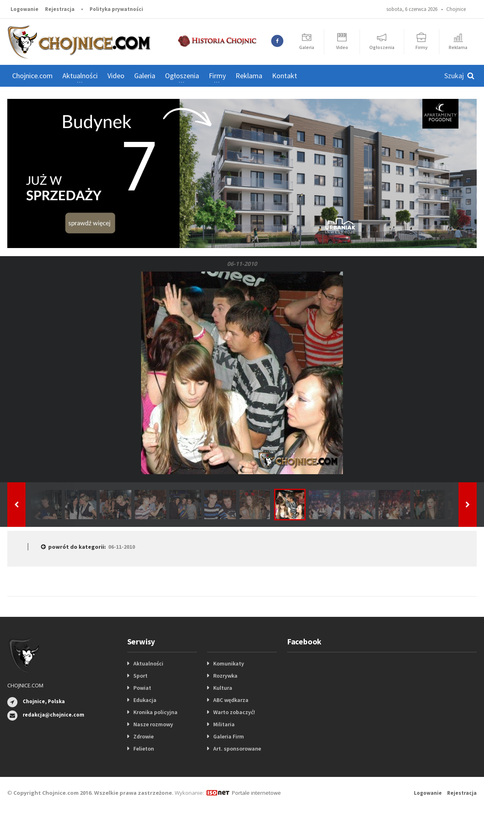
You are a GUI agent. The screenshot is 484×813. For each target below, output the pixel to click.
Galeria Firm (228, 736)
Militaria (224, 724)
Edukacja (144, 700)
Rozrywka (225, 675)
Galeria (144, 75)
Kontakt (284, 75)
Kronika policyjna (155, 712)
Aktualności (148, 663)
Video (115, 75)
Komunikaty (228, 663)
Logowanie (25, 9)
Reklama (249, 75)
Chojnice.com (32, 75)
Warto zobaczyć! (234, 712)
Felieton (143, 748)
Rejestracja (60, 9)
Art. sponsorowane (237, 748)
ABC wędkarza (230, 700)
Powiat (142, 687)
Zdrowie (143, 736)
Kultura (222, 687)
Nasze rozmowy (153, 724)
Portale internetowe (256, 792)
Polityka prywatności (116, 9)
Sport (140, 675)
